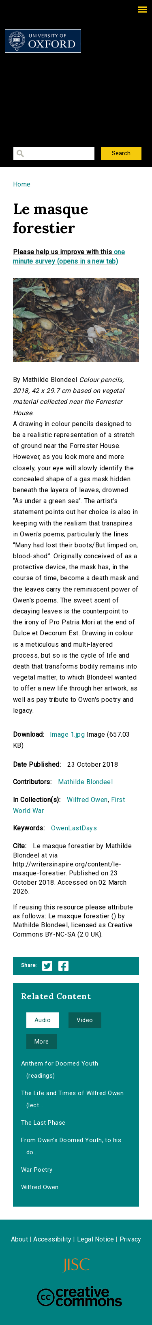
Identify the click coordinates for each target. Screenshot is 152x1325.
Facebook (63, 966)
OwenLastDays (74, 828)
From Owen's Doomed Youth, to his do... (71, 1146)
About (19, 1239)
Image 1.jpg (67, 734)
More (41, 1041)
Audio (42, 1020)
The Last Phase (43, 1122)
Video (85, 1020)
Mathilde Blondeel (85, 782)
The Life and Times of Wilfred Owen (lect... (72, 1099)
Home (22, 184)
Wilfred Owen (87, 800)
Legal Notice (95, 1239)
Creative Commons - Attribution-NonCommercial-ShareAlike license (79, 1296)
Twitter (47, 966)
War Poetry (37, 1169)
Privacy (130, 1239)
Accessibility (52, 1239)
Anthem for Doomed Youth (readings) (59, 1069)
